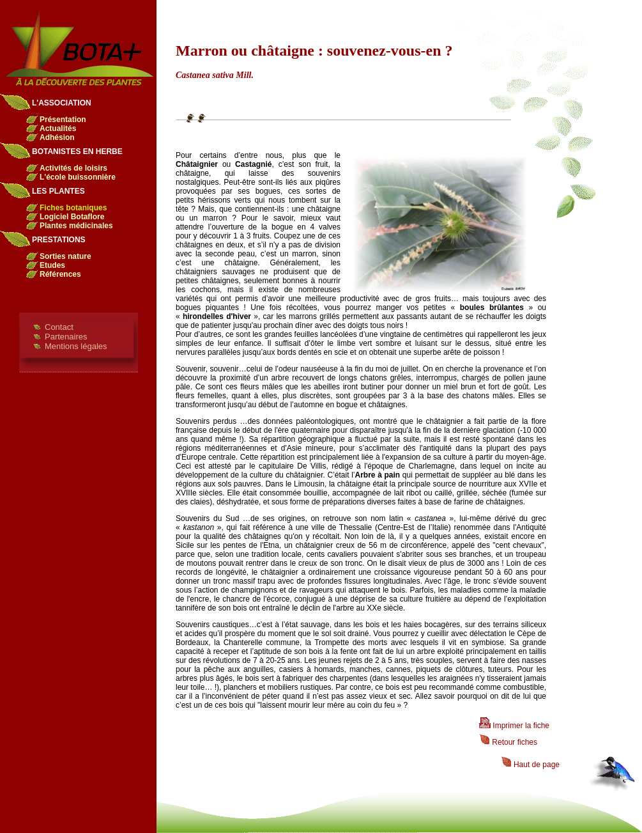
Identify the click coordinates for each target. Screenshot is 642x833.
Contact (59, 327)
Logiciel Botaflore (72, 216)
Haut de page (530, 764)
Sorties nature (65, 256)
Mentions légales (76, 346)
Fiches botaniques (73, 207)
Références (60, 274)
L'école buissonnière (78, 177)
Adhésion (57, 137)
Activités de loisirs (73, 168)
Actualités (58, 128)
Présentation (63, 119)
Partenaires (66, 336)
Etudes (52, 265)
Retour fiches (508, 742)
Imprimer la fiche (514, 725)
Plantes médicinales (76, 225)
